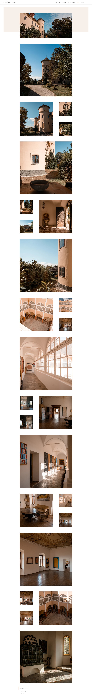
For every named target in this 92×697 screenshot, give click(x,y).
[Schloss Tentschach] (12, 2)
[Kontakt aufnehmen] (23, 688)
